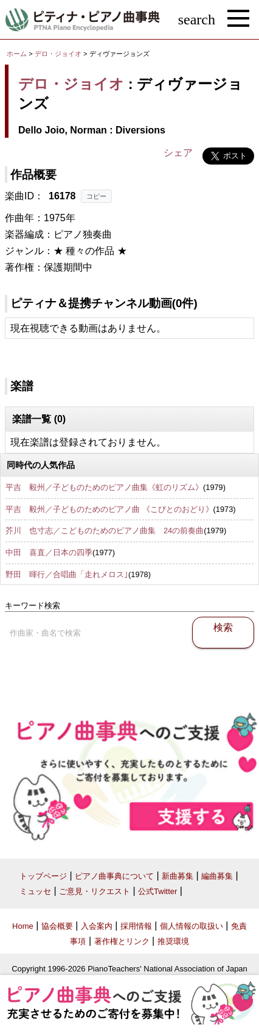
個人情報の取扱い (191, 926)
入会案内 (96, 926)
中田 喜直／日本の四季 (48, 552)
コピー (96, 196)
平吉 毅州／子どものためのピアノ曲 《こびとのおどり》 (109, 509)
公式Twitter (157, 891)
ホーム (17, 53)
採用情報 (136, 926)
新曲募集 (177, 876)
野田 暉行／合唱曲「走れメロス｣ (66, 574)
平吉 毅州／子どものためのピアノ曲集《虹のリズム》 (104, 487)
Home (22, 926)
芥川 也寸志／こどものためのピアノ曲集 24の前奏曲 (104, 530)
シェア (178, 152)
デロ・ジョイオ (58, 53)
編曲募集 (217, 876)
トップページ (43, 876)
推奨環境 (173, 941)
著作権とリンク (122, 941)
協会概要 (57, 926)
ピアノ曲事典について (114, 876)
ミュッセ (35, 891)
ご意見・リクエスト (94, 891)
